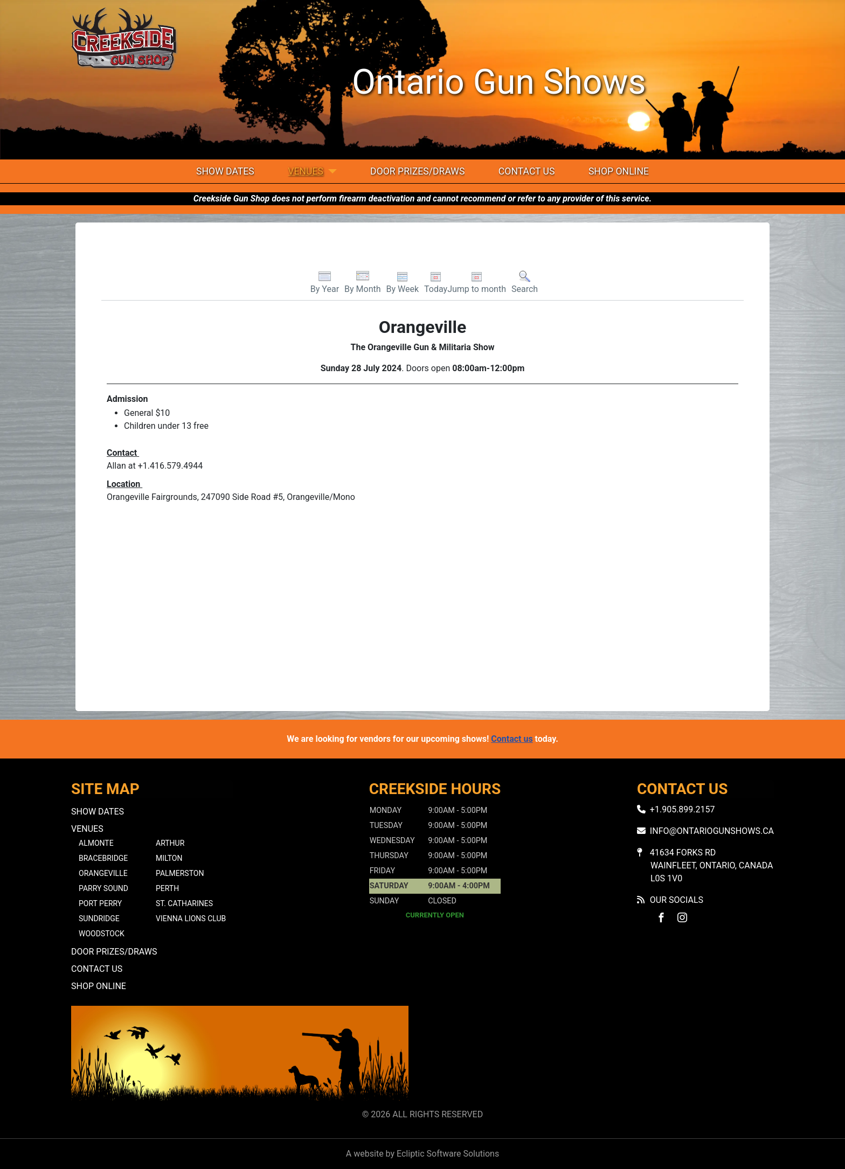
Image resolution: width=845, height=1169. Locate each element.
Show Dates (225, 171)
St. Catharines (184, 903)
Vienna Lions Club (191, 918)
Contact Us (526, 171)
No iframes (605, 1055)
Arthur (170, 843)
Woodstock (101, 933)
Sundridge (99, 918)
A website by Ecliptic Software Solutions (422, 1154)
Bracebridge (103, 858)
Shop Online (618, 171)
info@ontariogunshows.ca (712, 831)
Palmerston (180, 873)
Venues (305, 171)
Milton (169, 858)
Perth (167, 888)
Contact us (511, 739)
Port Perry (100, 903)
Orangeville (103, 873)
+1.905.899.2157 (682, 809)
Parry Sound (103, 888)
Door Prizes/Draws (417, 171)
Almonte (96, 843)
